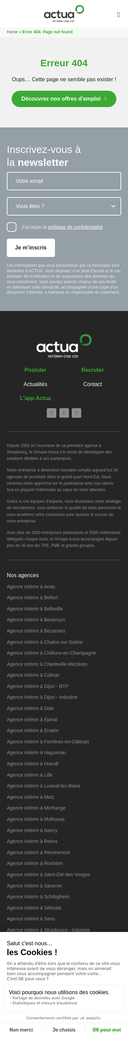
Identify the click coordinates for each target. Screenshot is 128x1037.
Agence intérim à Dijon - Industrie (42, 697)
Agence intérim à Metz (30, 797)
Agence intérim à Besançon (36, 619)
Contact (92, 384)
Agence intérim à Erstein (33, 730)
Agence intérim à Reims (32, 841)
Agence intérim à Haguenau (36, 752)
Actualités (35, 384)
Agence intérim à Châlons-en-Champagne (51, 653)
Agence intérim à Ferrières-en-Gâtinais (48, 741)
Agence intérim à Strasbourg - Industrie (48, 930)
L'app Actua (35, 398)
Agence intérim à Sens (31, 918)
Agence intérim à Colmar (33, 675)
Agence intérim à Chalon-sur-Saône (45, 642)
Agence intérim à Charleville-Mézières (47, 664)
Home (12, 32)
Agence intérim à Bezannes (36, 631)
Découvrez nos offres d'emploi (60, 99)
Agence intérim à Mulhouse (36, 819)
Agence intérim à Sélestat (34, 908)
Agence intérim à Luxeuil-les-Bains (44, 786)
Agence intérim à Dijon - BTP (38, 686)
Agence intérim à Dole (30, 708)
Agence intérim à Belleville (35, 608)
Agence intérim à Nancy (32, 830)
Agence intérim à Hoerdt (32, 763)
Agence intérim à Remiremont (38, 852)
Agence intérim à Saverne (34, 885)
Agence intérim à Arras (31, 586)
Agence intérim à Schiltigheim (38, 896)
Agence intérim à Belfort (32, 597)
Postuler (35, 370)
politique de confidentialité (75, 227)
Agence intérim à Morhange (36, 808)
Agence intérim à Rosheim (35, 863)
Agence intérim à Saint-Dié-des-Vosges (48, 874)
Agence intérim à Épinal (32, 719)
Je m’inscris (31, 247)
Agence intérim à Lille (30, 775)
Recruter (92, 370)
